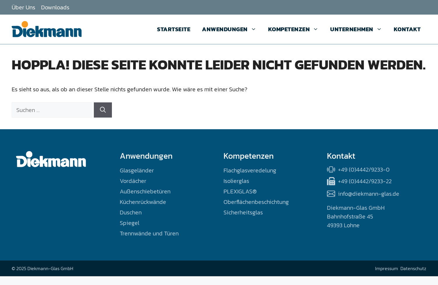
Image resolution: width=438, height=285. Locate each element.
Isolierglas (236, 180)
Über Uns (23, 7)
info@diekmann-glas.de (368, 193)
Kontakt (407, 29)
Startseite (173, 29)
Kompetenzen (296, 29)
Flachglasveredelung (250, 170)
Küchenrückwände (143, 201)
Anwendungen (232, 29)
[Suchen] (103, 110)
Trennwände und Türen (149, 233)
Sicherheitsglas (243, 212)
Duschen (131, 212)
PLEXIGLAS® (240, 191)
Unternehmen (359, 29)
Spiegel (129, 222)
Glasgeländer (137, 170)
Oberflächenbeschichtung (256, 201)
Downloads (55, 7)
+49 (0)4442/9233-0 (364, 169)
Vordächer (133, 180)
